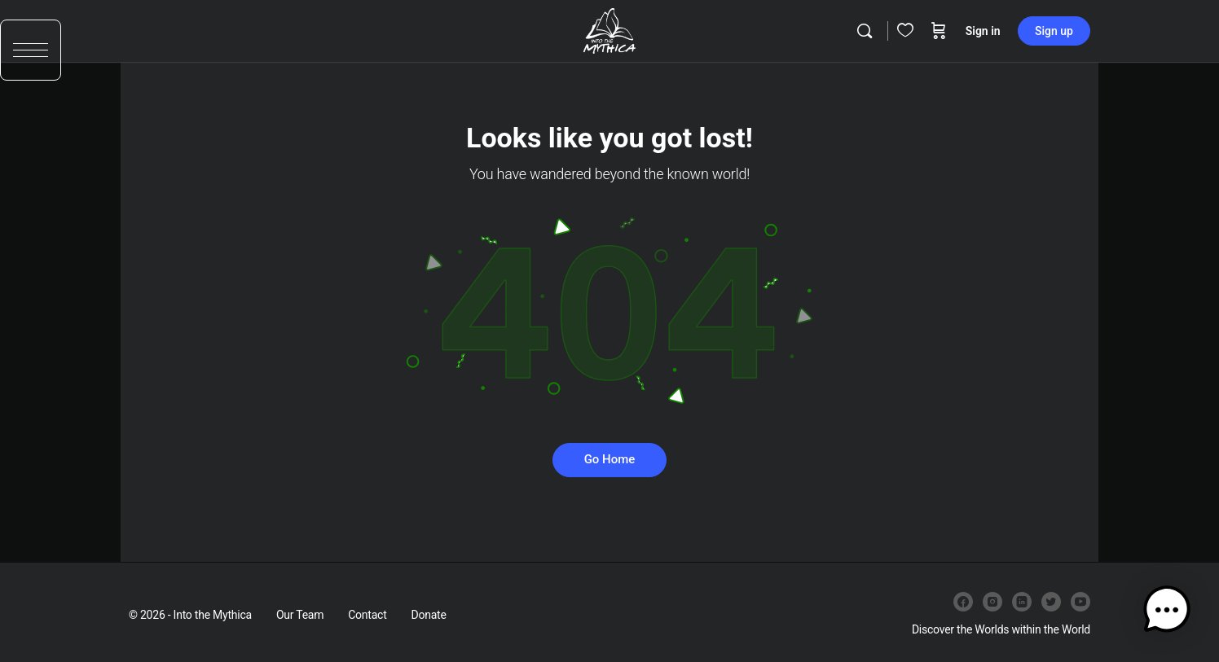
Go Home (610, 459)
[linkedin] (1022, 602)
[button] (30, 54)
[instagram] (992, 602)
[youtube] (1080, 602)
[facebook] (963, 602)
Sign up (1054, 30)
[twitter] (1051, 602)
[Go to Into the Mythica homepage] (609, 29)
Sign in (983, 30)
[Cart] (938, 31)
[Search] (864, 31)
